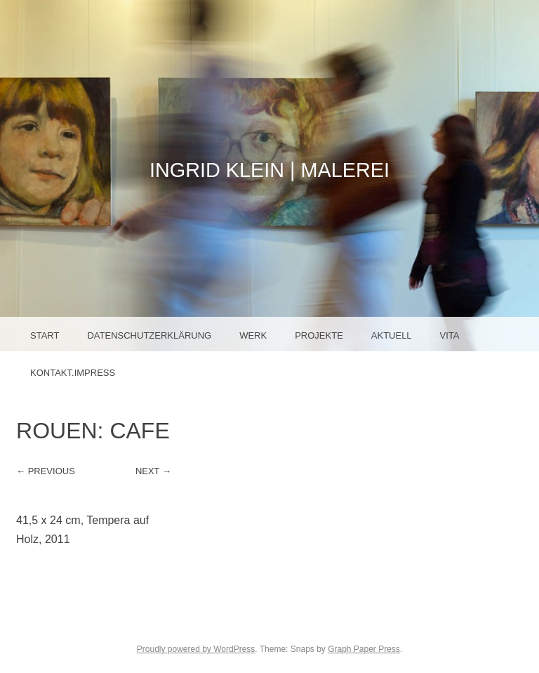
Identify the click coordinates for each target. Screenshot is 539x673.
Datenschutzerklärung (149, 335)
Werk (253, 335)
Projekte (319, 335)
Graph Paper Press (364, 649)
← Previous (45, 471)
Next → (153, 471)
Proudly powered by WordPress (196, 649)
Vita (450, 335)
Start (44, 335)
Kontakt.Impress (72, 372)
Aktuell (391, 335)
